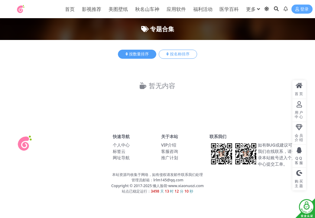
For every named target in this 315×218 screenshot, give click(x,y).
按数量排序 (137, 54)
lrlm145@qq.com (168, 180)
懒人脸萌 (159, 185)
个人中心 (121, 145)
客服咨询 (169, 151)
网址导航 (121, 157)
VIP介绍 (168, 145)
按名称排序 (178, 54)
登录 (302, 9)
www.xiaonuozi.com (186, 185)
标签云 (119, 151)
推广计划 (169, 157)
